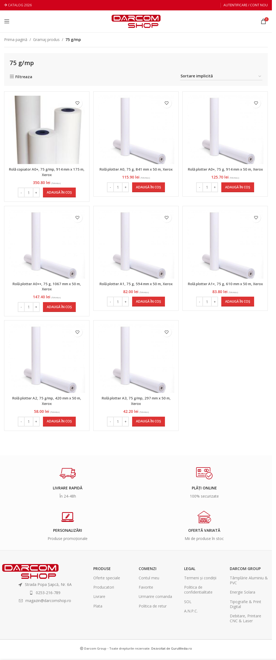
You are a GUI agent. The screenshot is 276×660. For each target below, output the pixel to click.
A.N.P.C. (191, 614)
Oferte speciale (106, 581)
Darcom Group (245, 571)
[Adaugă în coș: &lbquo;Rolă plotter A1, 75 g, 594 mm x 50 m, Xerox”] (148, 309)
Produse (102, 571)
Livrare (99, 599)
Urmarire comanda (155, 599)
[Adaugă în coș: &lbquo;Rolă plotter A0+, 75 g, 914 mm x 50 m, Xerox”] (238, 192)
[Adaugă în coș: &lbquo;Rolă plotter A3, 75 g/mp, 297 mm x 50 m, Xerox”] (148, 425)
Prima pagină (15, 39)
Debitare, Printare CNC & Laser (245, 621)
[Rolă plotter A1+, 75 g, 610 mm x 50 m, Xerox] (225, 246)
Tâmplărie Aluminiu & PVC (249, 584)
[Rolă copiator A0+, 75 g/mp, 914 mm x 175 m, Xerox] (46, 130)
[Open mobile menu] (6, 21)
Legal (189, 571)
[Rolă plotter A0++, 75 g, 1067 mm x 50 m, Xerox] (46, 246)
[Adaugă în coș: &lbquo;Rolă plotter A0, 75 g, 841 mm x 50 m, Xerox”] (148, 192)
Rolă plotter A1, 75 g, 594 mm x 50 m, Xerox (136, 288)
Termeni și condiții (200, 581)
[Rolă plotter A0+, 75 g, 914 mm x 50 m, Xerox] (225, 130)
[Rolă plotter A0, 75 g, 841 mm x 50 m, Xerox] (136, 130)
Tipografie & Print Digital (245, 607)
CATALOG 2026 (20, 5)
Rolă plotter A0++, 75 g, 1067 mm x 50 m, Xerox (46, 288)
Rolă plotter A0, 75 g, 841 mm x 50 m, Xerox (136, 172)
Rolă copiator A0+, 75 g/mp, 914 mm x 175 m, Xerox (46, 172)
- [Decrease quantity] (20, 192)
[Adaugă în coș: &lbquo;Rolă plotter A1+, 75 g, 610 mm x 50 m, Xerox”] (238, 309)
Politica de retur (153, 609)
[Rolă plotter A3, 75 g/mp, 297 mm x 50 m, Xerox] (136, 362)
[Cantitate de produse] (28, 192)
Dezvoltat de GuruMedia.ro (171, 652)
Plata (97, 609)
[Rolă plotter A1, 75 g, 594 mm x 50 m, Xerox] (136, 246)
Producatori (103, 590)
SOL (187, 604)
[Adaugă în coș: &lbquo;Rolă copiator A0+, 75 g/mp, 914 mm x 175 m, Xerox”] (58, 192)
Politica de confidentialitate (198, 593)
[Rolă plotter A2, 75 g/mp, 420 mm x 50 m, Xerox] (46, 362)
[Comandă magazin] (221, 76)
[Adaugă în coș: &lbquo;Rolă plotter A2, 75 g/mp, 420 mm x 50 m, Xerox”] (58, 425)
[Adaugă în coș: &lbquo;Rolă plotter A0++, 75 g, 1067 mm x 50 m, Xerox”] (58, 309)
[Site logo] (136, 21)
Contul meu (149, 581)
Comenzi (147, 571)
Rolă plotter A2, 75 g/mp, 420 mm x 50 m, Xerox (46, 404)
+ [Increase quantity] (36, 192)
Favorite (146, 590)
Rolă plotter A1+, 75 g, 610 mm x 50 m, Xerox (225, 288)
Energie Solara (242, 595)
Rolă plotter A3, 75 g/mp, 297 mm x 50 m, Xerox (136, 404)
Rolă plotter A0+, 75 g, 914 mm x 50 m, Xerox (225, 172)
